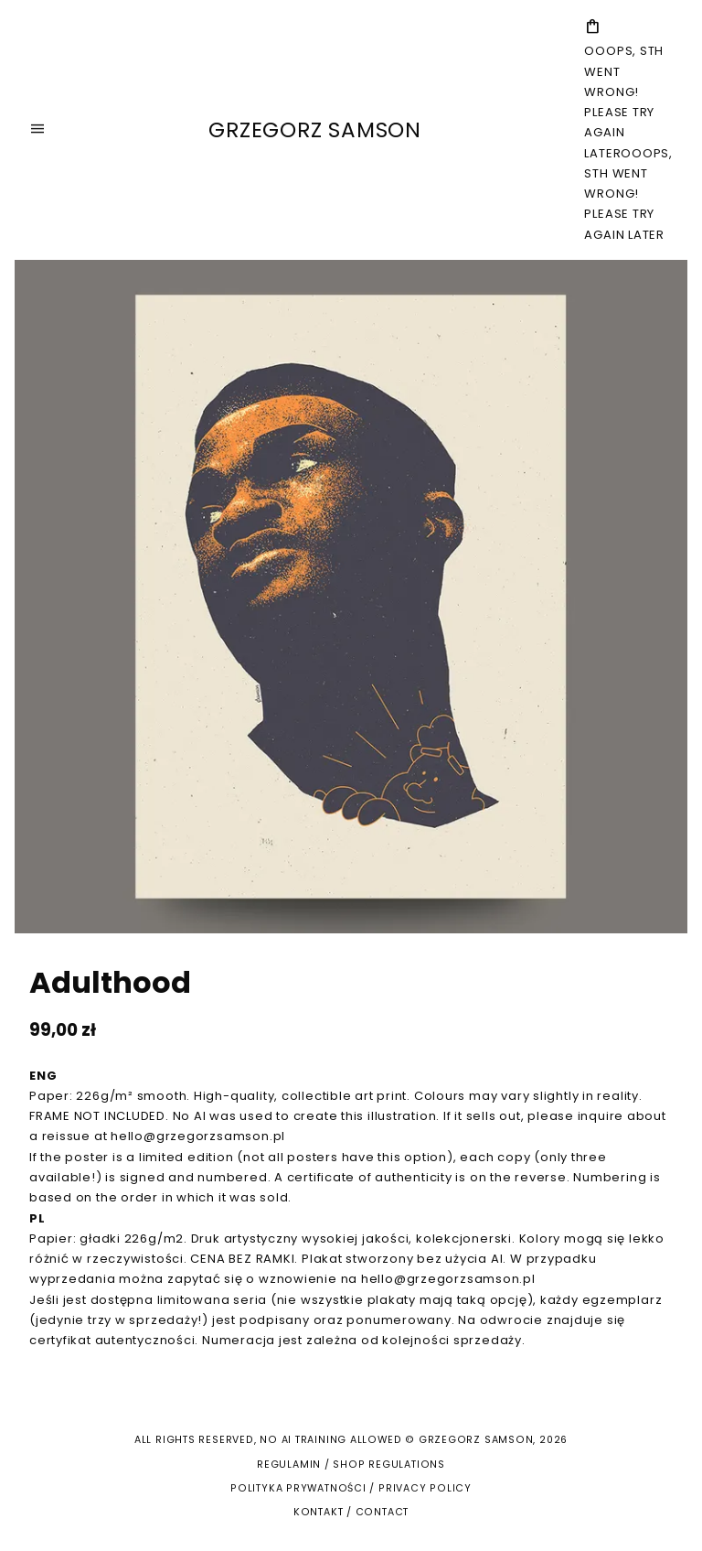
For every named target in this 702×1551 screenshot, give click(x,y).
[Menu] (37, 129)
